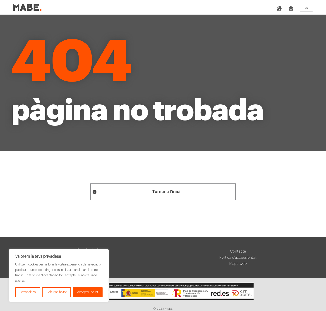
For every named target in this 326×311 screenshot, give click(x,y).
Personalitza (28, 292)
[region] (59, 275)
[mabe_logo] (27, 5)
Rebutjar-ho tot (57, 292)
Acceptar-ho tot (87, 292)
